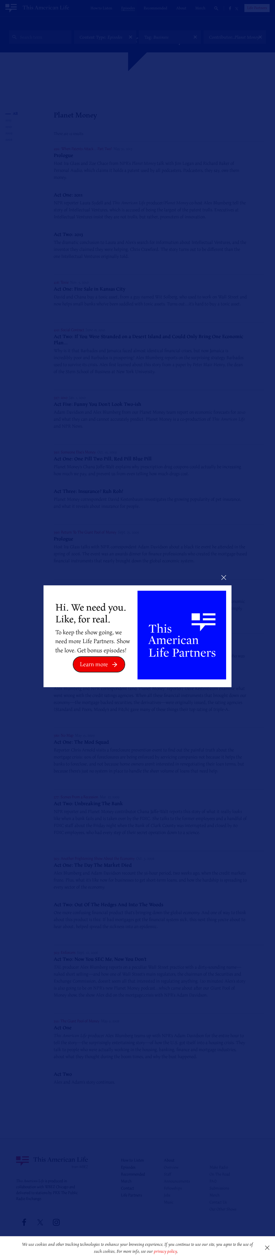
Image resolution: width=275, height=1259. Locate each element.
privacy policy (165, 1251)
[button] (180, 1252)
